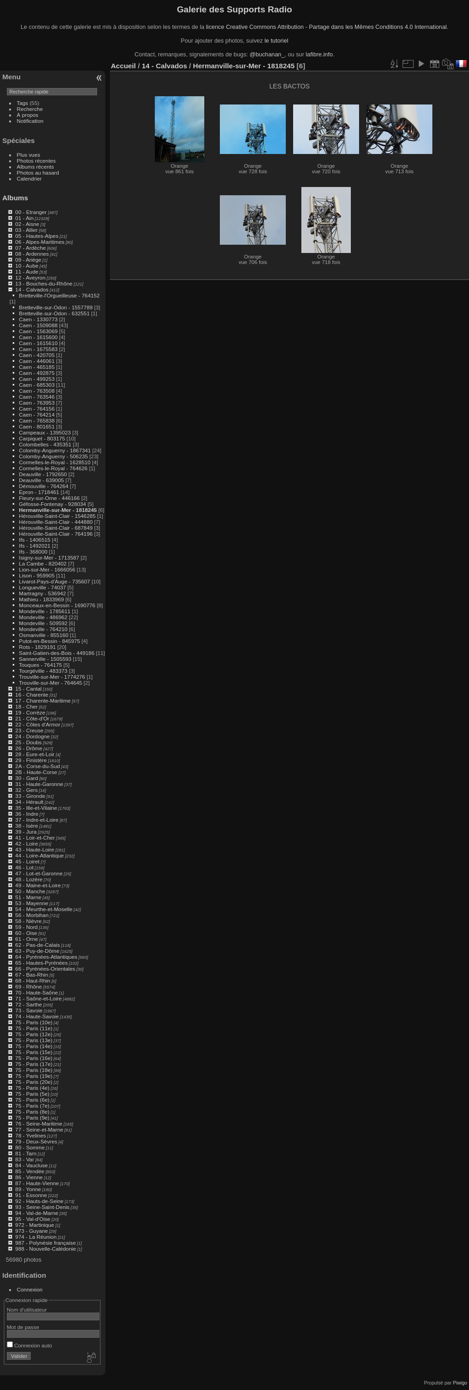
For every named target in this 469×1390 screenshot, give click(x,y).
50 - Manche (30, 891)
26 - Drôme (28, 748)
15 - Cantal (28, 689)
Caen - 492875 (37, 373)
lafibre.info (319, 54)
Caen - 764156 (37, 409)
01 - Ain (24, 218)
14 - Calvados (32, 289)
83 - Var (24, 1159)
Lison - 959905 (37, 575)
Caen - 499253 (37, 379)
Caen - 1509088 (38, 325)
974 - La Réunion (35, 1237)
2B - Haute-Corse (36, 772)
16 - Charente (31, 695)
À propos (27, 115)
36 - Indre (26, 814)
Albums (15, 198)
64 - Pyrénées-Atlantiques (46, 957)
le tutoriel (276, 40)
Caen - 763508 (37, 391)
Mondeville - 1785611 (45, 611)
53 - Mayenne (31, 903)
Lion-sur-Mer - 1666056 (47, 569)
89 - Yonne (28, 1189)
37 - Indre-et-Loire (36, 820)
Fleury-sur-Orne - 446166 (49, 498)
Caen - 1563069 (38, 331)
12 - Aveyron (30, 277)
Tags (22, 103)
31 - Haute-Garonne (39, 784)
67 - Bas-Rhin (31, 975)
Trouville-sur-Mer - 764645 (50, 683)
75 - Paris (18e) (33, 1070)
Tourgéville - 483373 (43, 671)
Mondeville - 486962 (43, 617)
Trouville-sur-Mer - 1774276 (52, 677)
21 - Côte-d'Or (32, 718)
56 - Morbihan (32, 915)
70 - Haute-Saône (36, 992)
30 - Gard (26, 778)
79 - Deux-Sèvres (36, 1141)
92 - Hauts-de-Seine (39, 1201)
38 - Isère (26, 826)
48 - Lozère (29, 879)
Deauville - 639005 (41, 480)
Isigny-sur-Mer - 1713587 (49, 557)
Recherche (30, 109)
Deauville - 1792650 (43, 474)
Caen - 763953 (37, 403)
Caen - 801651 (37, 426)
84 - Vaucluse (31, 1165)
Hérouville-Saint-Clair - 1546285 (57, 516)
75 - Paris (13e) (33, 1040)
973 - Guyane (31, 1231)
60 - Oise (26, 933)
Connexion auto (29, 1345)
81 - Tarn (25, 1153)
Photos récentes (36, 161)
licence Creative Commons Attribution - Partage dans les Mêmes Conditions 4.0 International (326, 26)
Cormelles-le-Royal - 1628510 (54, 462)
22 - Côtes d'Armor (37, 724)
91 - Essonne (31, 1195)
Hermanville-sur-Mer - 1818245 (58, 510)
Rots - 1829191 (37, 647)
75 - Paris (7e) (32, 1106)
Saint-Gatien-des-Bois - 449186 (56, 653)
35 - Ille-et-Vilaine (36, 808)
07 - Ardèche (30, 248)
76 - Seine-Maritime (38, 1123)
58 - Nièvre (28, 921)
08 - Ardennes (32, 254)
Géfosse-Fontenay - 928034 (52, 504)
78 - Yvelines (30, 1135)
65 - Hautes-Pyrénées (41, 963)
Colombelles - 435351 (45, 444)
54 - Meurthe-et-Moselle (43, 909)
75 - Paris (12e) (33, 1034)
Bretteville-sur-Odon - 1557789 (56, 307)
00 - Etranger (31, 212)
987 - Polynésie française (45, 1243)
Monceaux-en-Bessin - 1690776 (57, 605)
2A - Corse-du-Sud (37, 766)
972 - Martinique (34, 1225)
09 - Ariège (28, 260)
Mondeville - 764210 (43, 629)
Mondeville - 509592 (43, 623)
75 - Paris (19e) (33, 1076)
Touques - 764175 (40, 665)
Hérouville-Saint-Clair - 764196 (56, 534)
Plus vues (28, 155)
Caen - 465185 (37, 367)
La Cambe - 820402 (42, 563)
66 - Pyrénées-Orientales (45, 969)
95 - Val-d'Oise (32, 1219)
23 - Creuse (29, 730)
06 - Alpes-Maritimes (39, 242)
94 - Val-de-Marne (36, 1213)
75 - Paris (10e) (33, 1022)
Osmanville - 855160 (43, 635)
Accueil (123, 66)
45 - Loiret (27, 861)
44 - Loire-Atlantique (39, 855)
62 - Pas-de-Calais (37, 945)
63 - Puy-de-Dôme (37, 951)
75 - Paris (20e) (33, 1082)
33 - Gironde (30, 796)
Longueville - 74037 (42, 587)
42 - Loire (26, 843)
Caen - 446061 (37, 361)
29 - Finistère (31, 760)
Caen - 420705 (37, 355)
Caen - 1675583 (38, 349)
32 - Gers (26, 790)
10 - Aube (26, 266)
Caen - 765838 (37, 420)
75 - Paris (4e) (32, 1088)
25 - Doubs (28, 742)
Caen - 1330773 (38, 319)
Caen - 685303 (37, 385)
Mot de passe (23, 1327)
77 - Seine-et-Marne (39, 1129)
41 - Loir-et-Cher (35, 838)
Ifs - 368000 (33, 552)
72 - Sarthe (28, 1004)
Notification (30, 121)
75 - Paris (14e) (33, 1046)
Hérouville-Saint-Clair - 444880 (56, 522)
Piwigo (460, 1382)
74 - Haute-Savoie (37, 1016)
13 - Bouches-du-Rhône (43, 283)
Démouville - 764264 (43, 486)
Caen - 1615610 (38, 343)
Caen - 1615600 (38, 337)
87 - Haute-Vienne (37, 1183)
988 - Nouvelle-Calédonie (45, 1249)
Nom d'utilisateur (27, 1310)
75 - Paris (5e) (32, 1094)
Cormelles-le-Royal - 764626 (53, 468)
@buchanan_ (267, 54)
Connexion (30, 1289)
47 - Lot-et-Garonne (38, 873)
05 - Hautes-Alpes (36, 236)
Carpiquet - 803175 (42, 438)
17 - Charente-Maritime (43, 700)
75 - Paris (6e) (32, 1100)
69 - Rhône (28, 986)
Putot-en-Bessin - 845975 (49, 641)
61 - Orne (26, 939)
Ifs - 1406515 (34, 540)
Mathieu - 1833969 (41, 599)
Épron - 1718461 (39, 492)
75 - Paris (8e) (32, 1112)
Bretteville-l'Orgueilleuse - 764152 (59, 295)
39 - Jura (25, 832)
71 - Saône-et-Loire (38, 998)
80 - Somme (29, 1147)
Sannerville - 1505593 (45, 659)
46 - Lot (24, 867)
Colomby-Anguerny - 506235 (53, 456)
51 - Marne (28, 897)
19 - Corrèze (30, 712)
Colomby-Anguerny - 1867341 (55, 450)
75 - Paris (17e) (33, 1064)
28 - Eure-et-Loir (35, 754)
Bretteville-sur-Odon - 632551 (54, 313)
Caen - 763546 (37, 397)
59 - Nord (26, 927)
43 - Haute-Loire (34, 849)
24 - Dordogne (32, 736)
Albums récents (35, 167)
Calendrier (29, 178)
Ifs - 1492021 (34, 546)
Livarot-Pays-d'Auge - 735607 (54, 581)
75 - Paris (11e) (33, 1028)
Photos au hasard (38, 173)
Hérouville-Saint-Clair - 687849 (56, 528)
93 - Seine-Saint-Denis (42, 1207)
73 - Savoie (29, 1010)
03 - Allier (26, 230)
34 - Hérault (29, 802)
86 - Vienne (29, 1177)
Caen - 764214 (37, 415)
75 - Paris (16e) (33, 1058)
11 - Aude (26, 272)
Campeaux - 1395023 (45, 432)
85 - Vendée (29, 1171)
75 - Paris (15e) (33, 1052)
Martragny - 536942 (42, 593)
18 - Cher (26, 706)
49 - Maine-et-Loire (37, 885)
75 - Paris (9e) (32, 1118)
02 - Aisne (27, 224)
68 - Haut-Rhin (32, 980)
